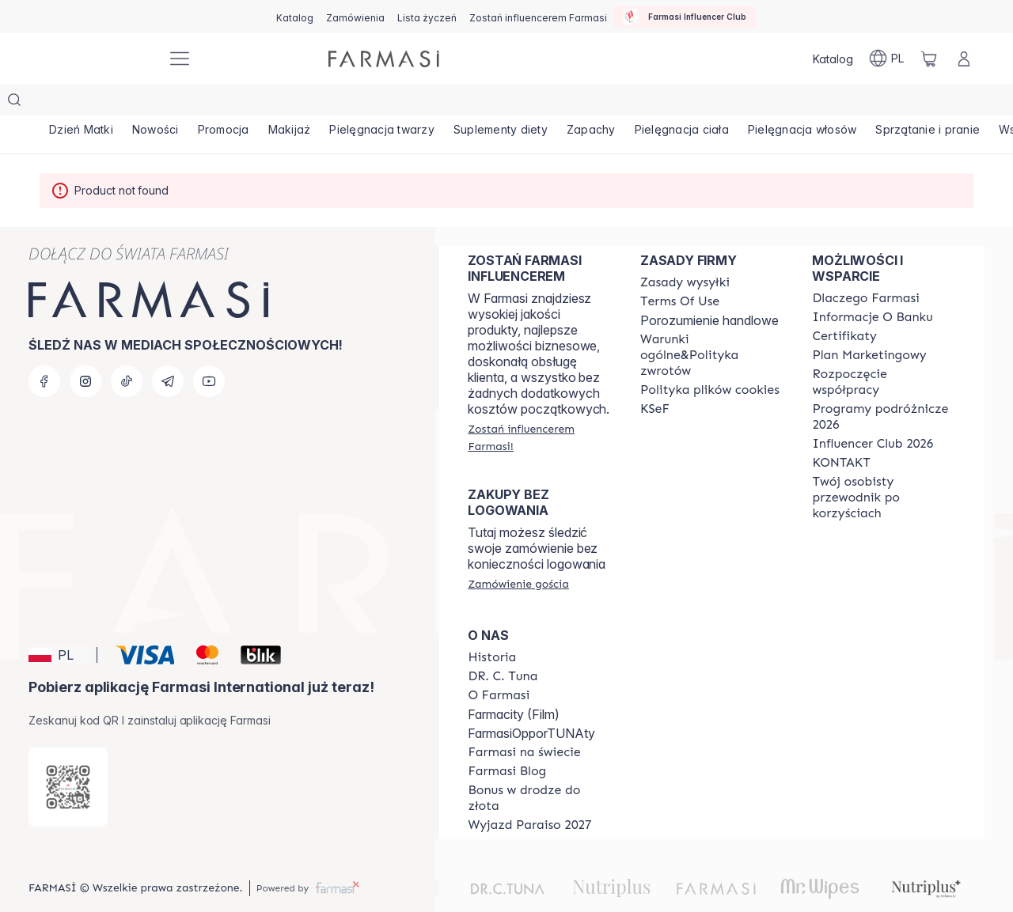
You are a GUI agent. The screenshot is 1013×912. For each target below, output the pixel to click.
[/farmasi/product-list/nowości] (162, 103)
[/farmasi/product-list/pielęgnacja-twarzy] (404, 103)
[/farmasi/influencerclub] (684, 17)
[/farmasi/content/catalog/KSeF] (655, 377)
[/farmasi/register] (355, 16)
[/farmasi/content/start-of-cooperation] (884, 350)
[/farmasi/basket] (929, 58)
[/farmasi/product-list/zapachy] (623, 103)
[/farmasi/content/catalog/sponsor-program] (540, 766)
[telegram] (168, 349)
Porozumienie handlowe (709, 289)
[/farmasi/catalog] (295, 16)
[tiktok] (126, 349)
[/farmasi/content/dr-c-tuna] (502, 645)
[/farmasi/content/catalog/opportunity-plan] (869, 323)
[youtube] (209, 349)
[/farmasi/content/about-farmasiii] (498, 664)
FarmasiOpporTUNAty (531, 702)
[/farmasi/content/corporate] (524, 720)
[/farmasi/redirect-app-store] (68, 755)
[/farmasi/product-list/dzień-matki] (83, 103)
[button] (60, 623)
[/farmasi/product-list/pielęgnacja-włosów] (845, 103)
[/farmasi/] (95, 59)
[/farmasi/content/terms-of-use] (679, 270)
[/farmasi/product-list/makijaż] (307, 103)
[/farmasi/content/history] (492, 626)
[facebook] (44, 349)
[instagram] (85, 349)
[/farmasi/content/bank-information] (872, 285)
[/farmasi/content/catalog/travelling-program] (884, 385)
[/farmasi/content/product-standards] (844, 304)
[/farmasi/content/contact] (841, 431)
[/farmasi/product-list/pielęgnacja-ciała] (719, 103)
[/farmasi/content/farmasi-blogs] (507, 739)
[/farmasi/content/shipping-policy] (685, 251)
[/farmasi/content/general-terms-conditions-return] (712, 323)
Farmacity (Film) (514, 683)
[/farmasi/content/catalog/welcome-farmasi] (884, 466)
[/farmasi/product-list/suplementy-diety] (528, 103)
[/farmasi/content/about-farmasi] (865, 266)
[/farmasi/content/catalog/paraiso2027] (529, 793)
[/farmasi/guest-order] (518, 552)
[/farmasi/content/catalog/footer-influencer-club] (872, 412)
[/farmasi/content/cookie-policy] (710, 358)
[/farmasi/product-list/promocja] (235, 103)
